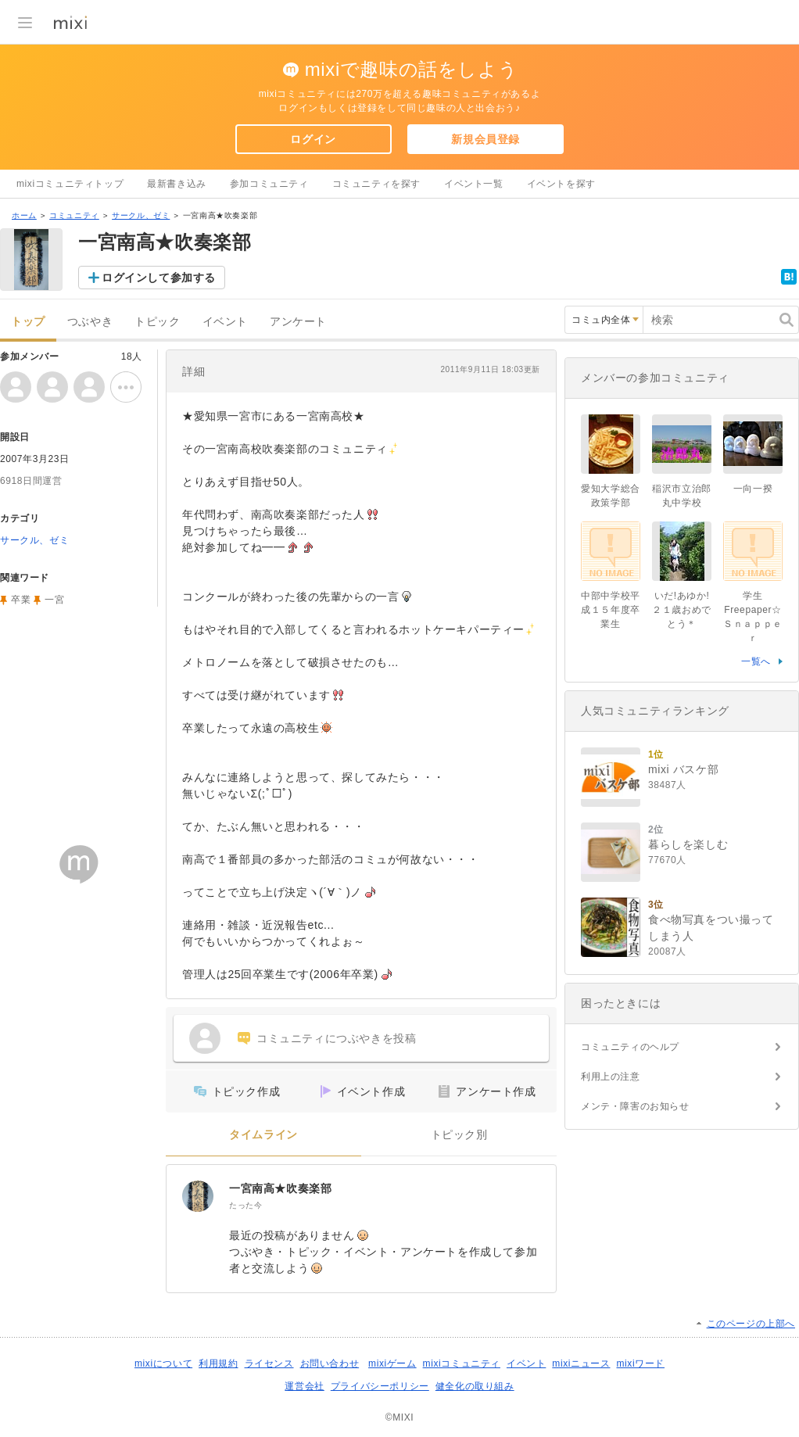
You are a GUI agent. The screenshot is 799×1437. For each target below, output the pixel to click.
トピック (157, 322)
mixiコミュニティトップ (70, 183)
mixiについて (163, 1363)
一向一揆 (752, 488)
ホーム (24, 215)
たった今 (245, 1205)
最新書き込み (176, 183)
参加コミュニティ (269, 183)
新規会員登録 (485, 139)
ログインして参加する (159, 277)
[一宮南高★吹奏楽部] (197, 1196)
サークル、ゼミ (141, 215)
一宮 (54, 599)
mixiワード (640, 1363)
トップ (28, 322)
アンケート (298, 322)
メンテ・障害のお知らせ (635, 1106)
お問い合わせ (330, 1363)
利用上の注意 (610, 1076)
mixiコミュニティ (461, 1363)
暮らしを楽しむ (688, 844)
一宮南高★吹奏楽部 (280, 1188)
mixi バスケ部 (683, 769)
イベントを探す (561, 183)
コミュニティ (74, 215)
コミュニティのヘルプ (630, 1046)
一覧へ (756, 661)
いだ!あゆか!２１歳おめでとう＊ (681, 609)
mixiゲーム (392, 1363)
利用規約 (218, 1363)
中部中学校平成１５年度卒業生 (610, 609)
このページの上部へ (751, 1323)
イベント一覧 (473, 183)
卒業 (20, 599)
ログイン (312, 139)
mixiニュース (581, 1363)
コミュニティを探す (376, 183)
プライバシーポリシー (380, 1386)
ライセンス (269, 1363)
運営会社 (304, 1386)
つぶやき (90, 322)
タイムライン (263, 1135)
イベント (225, 322)
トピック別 (459, 1135)
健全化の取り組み (474, 1386)
